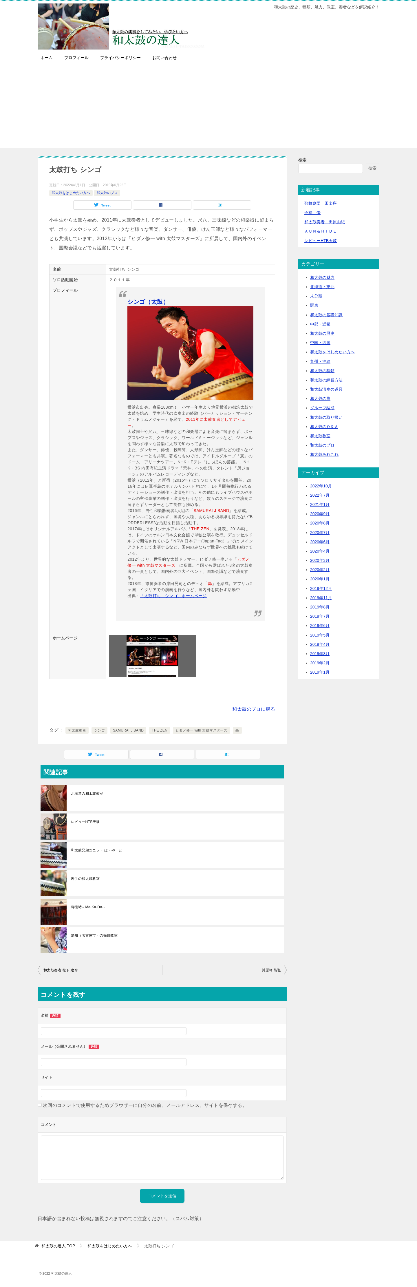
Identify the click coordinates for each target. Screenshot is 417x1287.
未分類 (316, 296)
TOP (58, 1246)
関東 (314, 305)
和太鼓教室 (320, 436)
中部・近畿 (320, 324)
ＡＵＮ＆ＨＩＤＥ (320, 231)
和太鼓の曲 (320, 398)
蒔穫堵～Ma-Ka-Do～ (88, 907)
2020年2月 (320, 569)
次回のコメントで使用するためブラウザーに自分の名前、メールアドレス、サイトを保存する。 (145, 1105)
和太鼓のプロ (107, 193)
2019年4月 (320, 644)
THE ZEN (159, 730)
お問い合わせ (164, 57)
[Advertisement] (208, 107)
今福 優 (312, 212)
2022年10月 (321, 486)
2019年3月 (320, 653)
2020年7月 (320, 532)
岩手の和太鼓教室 (85, 879)
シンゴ (99, 730)
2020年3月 (320, 560)
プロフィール (76, 57)
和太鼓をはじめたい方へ (71, 193)
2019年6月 (320, 625)
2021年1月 (320, 504)
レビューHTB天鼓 (85, 822)
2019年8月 (320, 607)
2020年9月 (320, 513)
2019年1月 (320, 672)
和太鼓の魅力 (322, 277)
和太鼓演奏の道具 (326, 389)
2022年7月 (320, 495)
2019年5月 (320, 635)
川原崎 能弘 (271, 970)
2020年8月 (320, 523)
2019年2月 (320, 663)
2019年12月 (321, 588)
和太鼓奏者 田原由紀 (324, 222)
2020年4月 (320, 551)
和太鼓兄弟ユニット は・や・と (96, 850)
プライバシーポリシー (120, 57)
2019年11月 (321, 597)
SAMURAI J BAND (128, 730)
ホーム (47, 57)
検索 (302, 160)
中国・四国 (320, 342)
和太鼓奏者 (77, 730)
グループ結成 (322, 407)
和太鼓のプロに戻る (253, 709)
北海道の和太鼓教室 (87, 793)
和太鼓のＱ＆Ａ (324, 426)
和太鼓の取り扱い (326, 417)
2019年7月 (320, 616)
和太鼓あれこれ (324, 454)
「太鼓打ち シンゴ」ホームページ (173, 595)
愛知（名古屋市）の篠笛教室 (94, 935)
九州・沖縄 (320, 361)
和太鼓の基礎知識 (326, 314)
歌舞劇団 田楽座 (320, 203)
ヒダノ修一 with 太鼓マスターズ (201, 730)
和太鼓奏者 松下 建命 (60, 970)
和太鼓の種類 (322, 370)
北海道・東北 (322, 286)
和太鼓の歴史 (322, 333)
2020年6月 (320, 542)
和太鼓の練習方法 (326, 380)
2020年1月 (320, 579)
